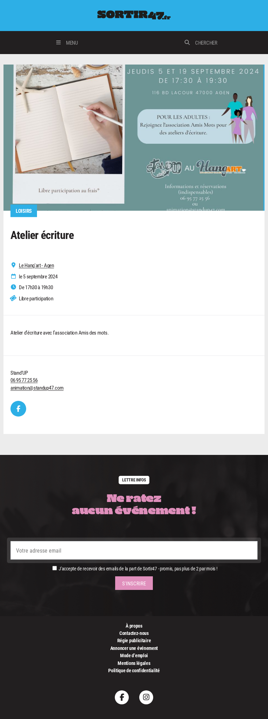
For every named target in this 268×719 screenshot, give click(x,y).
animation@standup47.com (37, 387)
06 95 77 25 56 (24, 379)
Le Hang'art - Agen (36, 265)
